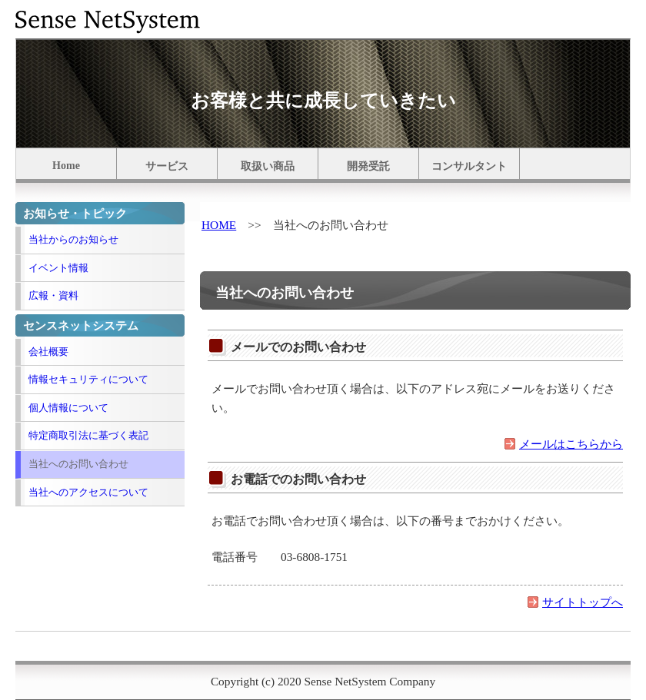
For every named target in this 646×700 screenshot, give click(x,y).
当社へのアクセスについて (88, 492)
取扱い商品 (268, 166)
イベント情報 (58, 268)
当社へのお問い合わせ (78, 463)
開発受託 (368, 166)
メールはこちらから (571, 443)
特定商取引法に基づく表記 (88, 435)
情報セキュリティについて (88, 379)
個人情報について (68, 407)
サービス (166, 166)
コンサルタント (469, 166)
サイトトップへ (582, 602)
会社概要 (48, 351)
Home (66, 165)
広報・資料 (53, 295)
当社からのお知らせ (73, 239)
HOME (218, 224)
